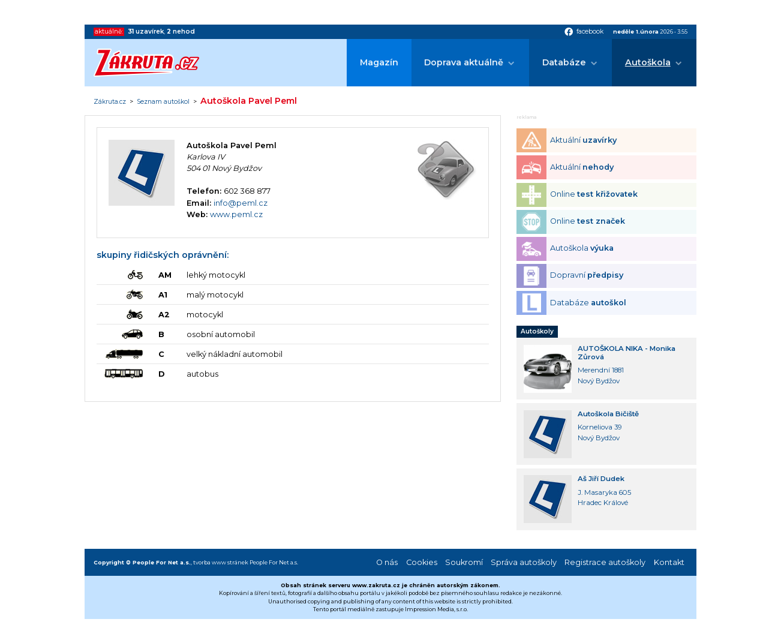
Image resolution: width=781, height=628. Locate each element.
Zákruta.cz (110, 102)
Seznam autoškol (163, 102)
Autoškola (648, 62)
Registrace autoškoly (604, 562)
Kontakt (669, 562)
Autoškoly (537, 331)
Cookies (421, 562)
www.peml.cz (236, 214)
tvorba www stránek (220, 562)
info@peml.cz (241, 203)
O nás (387, 562)
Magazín (379, 62)
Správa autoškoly (524, 562)
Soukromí (464, 562)
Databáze (564, 62)
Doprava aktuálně (463, 62)
